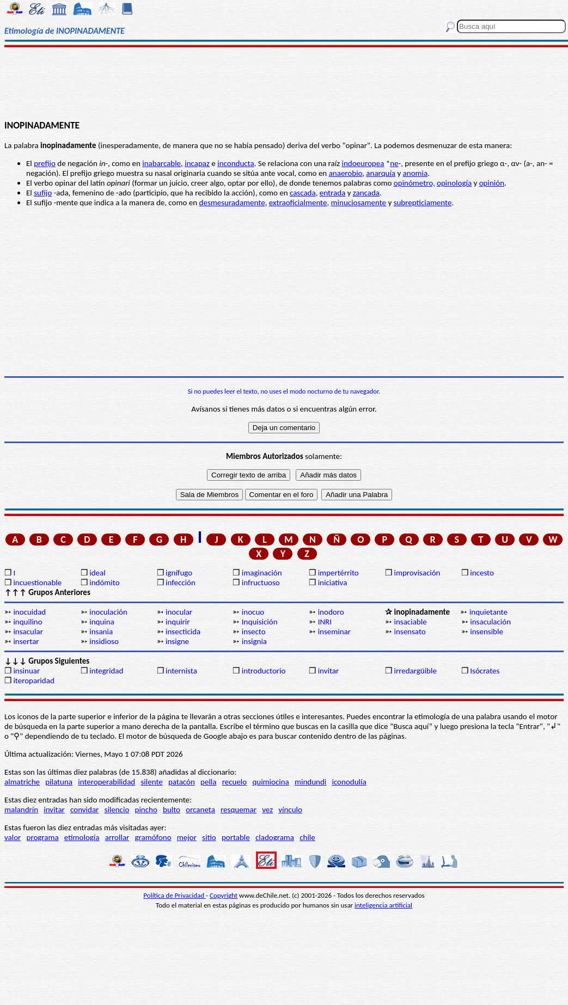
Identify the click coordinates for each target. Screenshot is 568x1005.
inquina (101, 622)
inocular (179, 612)
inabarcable (161, 163)
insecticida (183, 631)
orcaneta (200, 809)
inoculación (108, 612)
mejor (187, 837)
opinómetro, (414, 183)
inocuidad (29, 612)
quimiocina (270, 782)
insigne (177, 641)
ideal (97, 573)
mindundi (310, 782)
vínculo (290, 809)
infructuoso (261, 582)
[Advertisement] (284, 82)
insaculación (490, 622)
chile (307, 837)
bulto (171, 809)
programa (43, 837)
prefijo (45, 163)
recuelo (234, 782)
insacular (27, 631)
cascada (303, 193)
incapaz (197, 163)
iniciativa (332, 582)
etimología (82, 837)
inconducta (235, 163)
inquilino (27, 622)
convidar (84, 809)
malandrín (21, 809)
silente (151, 782)
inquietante (488, 612)
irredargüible (415, 671)
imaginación (262, 573)
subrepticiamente (423, 202)
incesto (482, 573)
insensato (409, 631)
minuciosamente (358, 202)
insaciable (410, 622)
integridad (106, 671)
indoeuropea (362, 163)
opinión (491, 183)
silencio (117, 809)
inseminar (334, 631)
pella (208, 782)
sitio (209, 837)
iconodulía (349, 782)
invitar (328, 671)
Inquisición (260, 622)
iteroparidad (33, 680)
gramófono (153, 837)
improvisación (417, 573)
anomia (415, 173)
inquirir (178, 622)
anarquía (380, 173)
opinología (454, 183)
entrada (332, 193)
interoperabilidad (106, 782)
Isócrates (484, 671)
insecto (254, 631)
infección (181, 582)
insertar (26, 641)
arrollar (117, 837)
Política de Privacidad (174, 895)
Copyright (223, 895)
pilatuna (58, 782)
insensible (486, 631)
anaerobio (346, 173)
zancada (366, 193)
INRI (325, 622)
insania (101, 631)
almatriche (22, 782)
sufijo (43, 193)
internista (181, 671)
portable (236, 837)
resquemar (238, 809)
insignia (254, 641)
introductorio (264, 671)
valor (12, 837)
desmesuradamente (232, 202)
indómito (104, 582)
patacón (181, 782)
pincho (146, 809)
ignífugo (179, 573)
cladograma (274, 837)
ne (394, 163)
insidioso (104, 641)
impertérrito (338, 573)
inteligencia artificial (383, 905)
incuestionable (37, 582)
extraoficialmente (298, 202)
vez (267, 809)
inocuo (253, 612)
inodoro (331, 612)
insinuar (26, 671)
